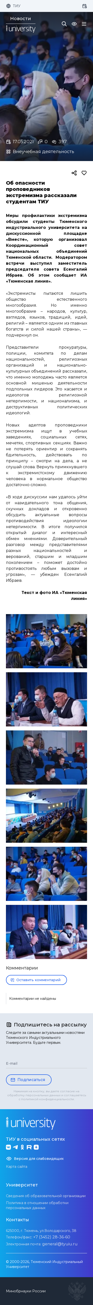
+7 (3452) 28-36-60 (51, 1237)
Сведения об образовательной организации (46, 1196)
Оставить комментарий (35, 980)
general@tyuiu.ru (60, 1244)
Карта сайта (16, 1166)
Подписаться (27, 1079)
